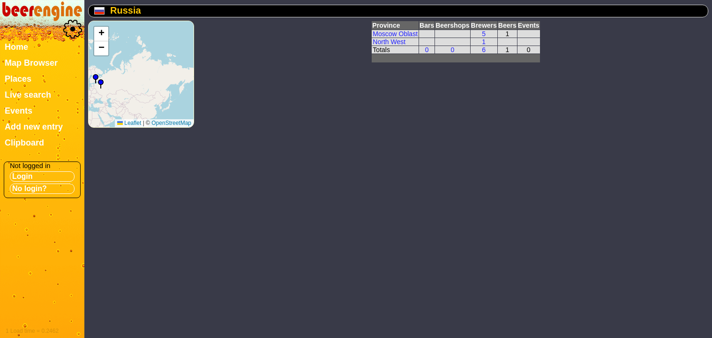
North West (389, 42)
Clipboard (24, 142)
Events (18, 110)
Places (18, 79)
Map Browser (31, 63)
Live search (28, 95)
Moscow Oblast (395, 34)
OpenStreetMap (171, 123)
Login (22, 176)
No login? (29, 188)
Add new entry (34, 126)
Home (16, 47)
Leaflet (129, 123)
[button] (101, 84)
